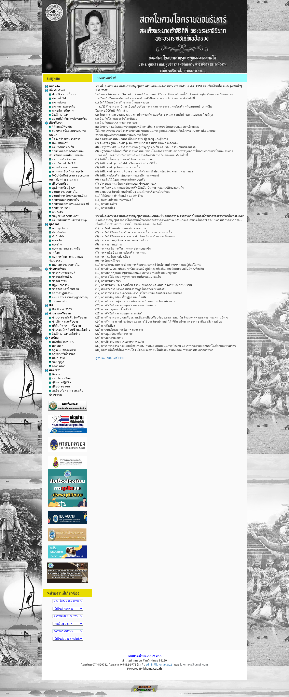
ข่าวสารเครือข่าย (58, 313)
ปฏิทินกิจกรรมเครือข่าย (65, 325)
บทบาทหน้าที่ (58, 143)
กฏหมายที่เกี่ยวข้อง (62, 354)
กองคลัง (55, 240)
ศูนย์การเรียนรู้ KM (62, 187)
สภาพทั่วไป (57, 98)
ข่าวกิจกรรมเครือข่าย (64, 321)
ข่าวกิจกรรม (58, 281)
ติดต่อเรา (52, 370)
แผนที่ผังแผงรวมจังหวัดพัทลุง (68, 220)
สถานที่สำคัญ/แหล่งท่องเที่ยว (68, 118)
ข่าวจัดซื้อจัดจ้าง (60, 277)
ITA (49, 305)
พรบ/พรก (56, 345)
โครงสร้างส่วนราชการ (65, 139)
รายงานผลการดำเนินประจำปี (69, 203)
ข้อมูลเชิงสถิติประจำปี (64, 216)
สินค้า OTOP (58, 114)
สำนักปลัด (57, 236)
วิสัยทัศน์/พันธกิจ (60, 126)
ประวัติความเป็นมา (62, 94)
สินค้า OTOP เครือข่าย (64, 333)
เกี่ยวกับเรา (54, 122)
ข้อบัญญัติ (56, 362)
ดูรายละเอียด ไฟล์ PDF (109, 358)
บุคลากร (52, 224)
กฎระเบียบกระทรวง (62, 350)
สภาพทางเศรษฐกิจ (62, 106)
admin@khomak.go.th (159, 664)
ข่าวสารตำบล (55, 268)
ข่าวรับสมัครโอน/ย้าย (64, 289)
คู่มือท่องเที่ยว (58, 183)
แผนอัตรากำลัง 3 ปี (62, 163)
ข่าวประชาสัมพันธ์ (62, 272)
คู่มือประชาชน (59, 386)
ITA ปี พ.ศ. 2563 (60, 309)
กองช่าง (55, 244)
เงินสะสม (56, 212)
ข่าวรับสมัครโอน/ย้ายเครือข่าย (69, 329)
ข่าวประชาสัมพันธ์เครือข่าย (68, 317)
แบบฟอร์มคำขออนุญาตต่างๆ (68, 297)
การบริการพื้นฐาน (61, 110)
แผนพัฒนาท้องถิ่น (61, 147)
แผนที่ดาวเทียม (60, 378)
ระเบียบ (51, 337)
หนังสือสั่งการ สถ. (61, 341)
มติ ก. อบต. (57, 358)
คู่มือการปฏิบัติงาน (61, 382)
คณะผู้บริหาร (58, 228)
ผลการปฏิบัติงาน (61, 293)
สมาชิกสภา (57, 232)
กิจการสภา (57, 366)
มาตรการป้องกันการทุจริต (66, 171)
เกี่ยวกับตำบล (55, 90)
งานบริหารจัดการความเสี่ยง (68, 195)
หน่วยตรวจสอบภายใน (64, 264)
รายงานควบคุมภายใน (64, 199)
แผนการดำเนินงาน (62, 159)
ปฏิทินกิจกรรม (59, 285)
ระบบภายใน (58, 301)
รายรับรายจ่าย (59, 208)
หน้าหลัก (52, 86)
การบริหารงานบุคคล (63, 167)
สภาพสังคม (57, 102)
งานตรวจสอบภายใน (63, 191)
